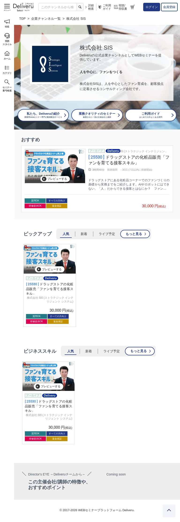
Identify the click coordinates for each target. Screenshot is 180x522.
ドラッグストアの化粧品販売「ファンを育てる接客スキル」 (49, 288)
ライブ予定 (107, 234)
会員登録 (169, 7)
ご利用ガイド (104, 7)
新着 (84, 234)
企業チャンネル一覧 (46, 18)
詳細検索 (89, 7)
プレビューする (54, 179)
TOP (22, 18)
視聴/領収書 (120, 7)
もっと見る (134, 234)
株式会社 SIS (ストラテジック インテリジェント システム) (137, 151)
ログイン (152, 7)
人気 (66, 234)
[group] (97, 178)
